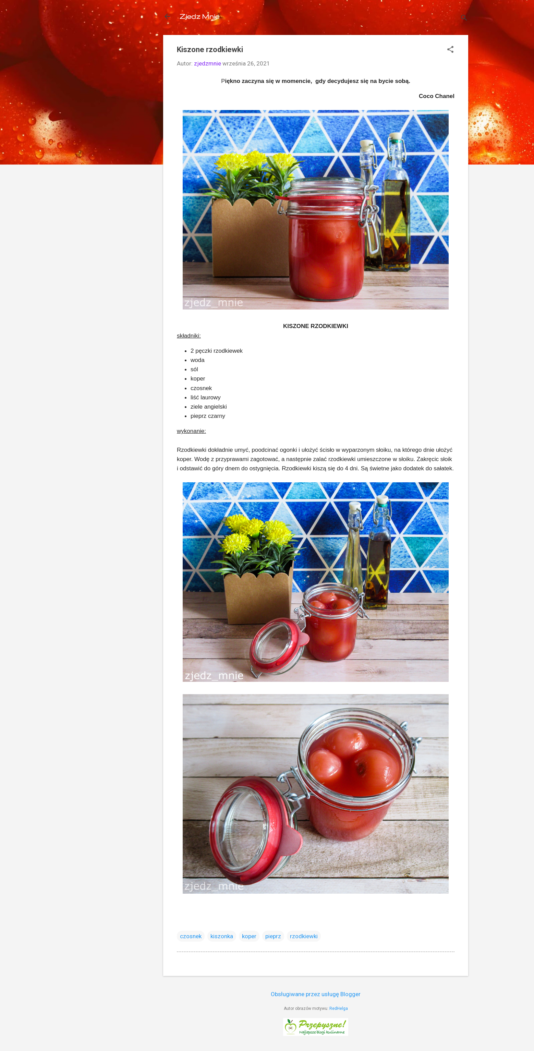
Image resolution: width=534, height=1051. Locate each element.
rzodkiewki (304, 936)
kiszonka (221, 936)
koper (249, 936)
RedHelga (338, 1008)
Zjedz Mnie (199, 16)
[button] (450, 50)
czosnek (191, 936)
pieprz (273, 936)
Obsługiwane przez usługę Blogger (316, 994)
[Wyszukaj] (464, 18)
